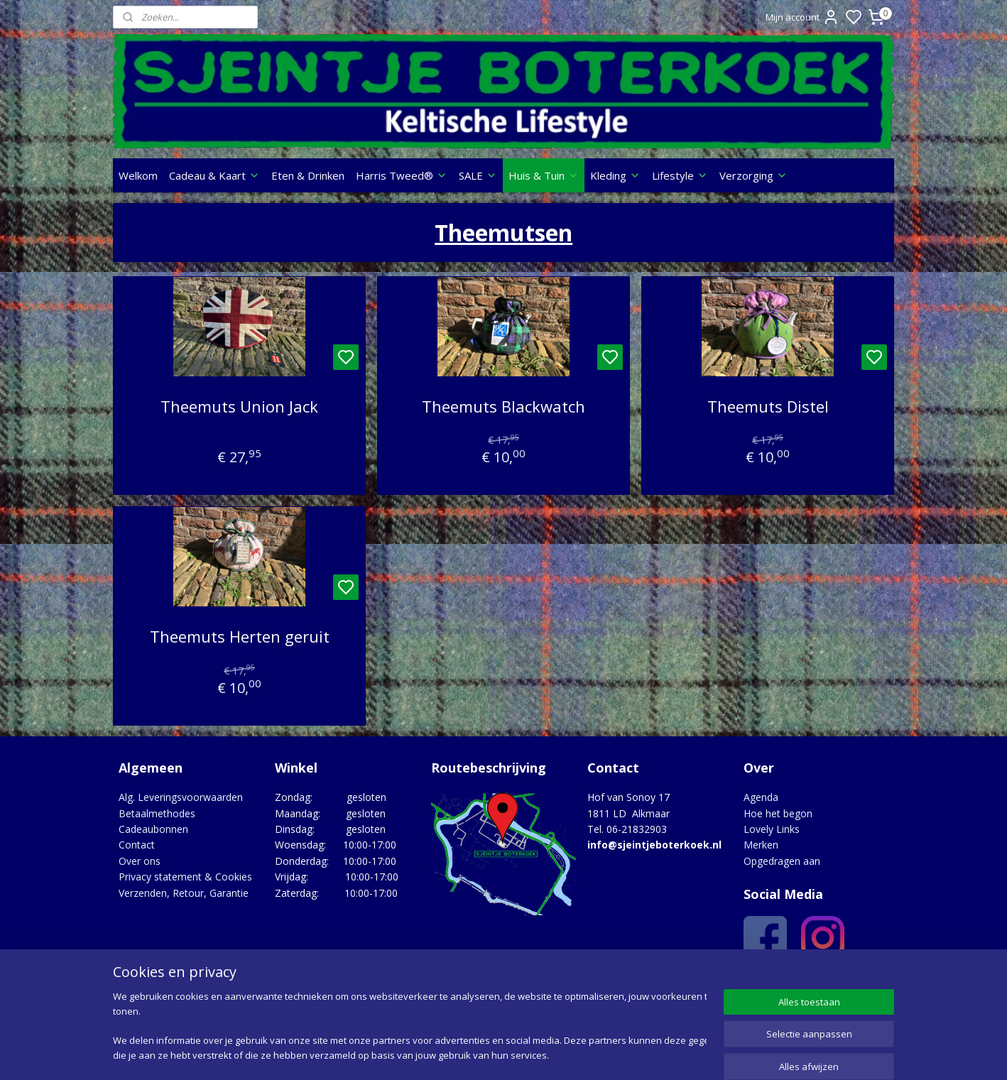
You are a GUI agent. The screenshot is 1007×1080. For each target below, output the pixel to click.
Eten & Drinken (307, 175)
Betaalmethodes (157, 813)
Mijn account (802, 17)
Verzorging (753, 175)
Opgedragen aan (782, 861)
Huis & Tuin (543, 175)
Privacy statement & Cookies (185, 876)
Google (863, 982)
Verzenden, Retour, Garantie (184, 893)
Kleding (615, 175)
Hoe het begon (778, 813)
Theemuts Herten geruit (239, 636)
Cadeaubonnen (153, 829)
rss (589, 1054)
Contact (137, 844)
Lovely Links (772, 829)
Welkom (138, 175)
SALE (478, 175)
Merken (761, 844)
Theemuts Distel (767, 406)
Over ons (139, 861)
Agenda (761, 797)
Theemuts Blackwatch (503, 406)
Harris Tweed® (401, 175)
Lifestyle (680, 175)
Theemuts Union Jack (239, 406)
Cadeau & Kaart (214, 175)
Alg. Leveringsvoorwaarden (181, 797)
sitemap (559, 1054)
